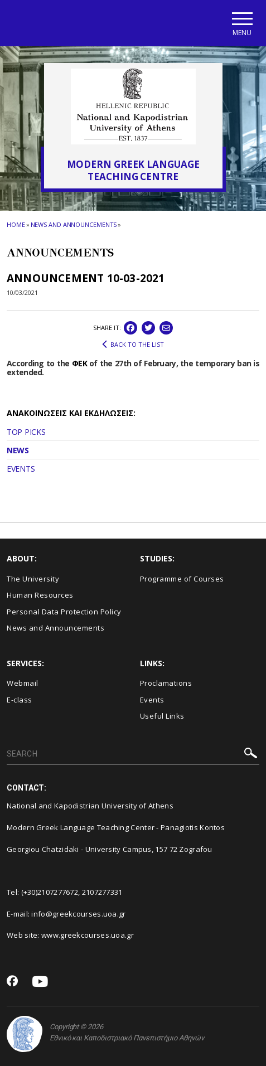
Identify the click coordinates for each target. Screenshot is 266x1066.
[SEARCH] (133, 754)
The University (33, 579)
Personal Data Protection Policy (64, 612)
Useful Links (162, 716)
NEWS (18, 450)
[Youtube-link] (40, 982)
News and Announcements (74, 224)
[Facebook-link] (12, 982)
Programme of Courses (182, 579)
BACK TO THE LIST (133, 344)
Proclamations (166, 683)
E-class (19, 700)
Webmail (22, 683)
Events (152, 700)
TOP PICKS (26, 432)
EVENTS (21, 468)
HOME (16, 224)
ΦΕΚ (79, 363)
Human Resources (40, 595)
